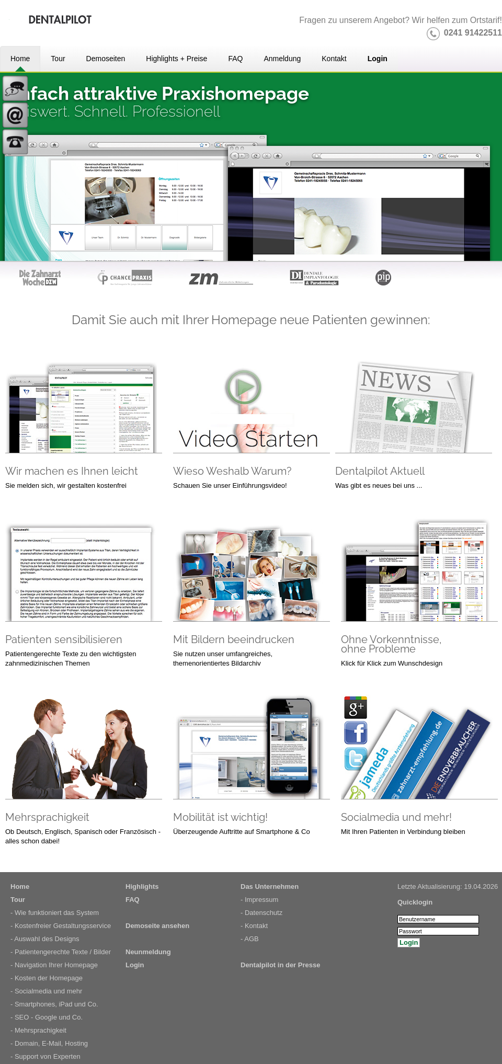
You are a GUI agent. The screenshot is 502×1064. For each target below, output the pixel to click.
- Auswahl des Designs (44, 939)
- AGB (250, 939)
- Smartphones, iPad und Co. (54, 1004)
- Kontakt (254, 926)
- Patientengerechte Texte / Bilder (60, 952)
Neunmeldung (148, 952)
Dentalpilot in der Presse (280, 965)
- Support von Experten (45, 1056)
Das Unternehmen (270, 886)
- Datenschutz (261, 913)
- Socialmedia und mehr (46, 991)
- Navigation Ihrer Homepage (54, 965)
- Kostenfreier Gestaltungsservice (60, 926)
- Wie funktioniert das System (54, 913)
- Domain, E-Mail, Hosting (49, 1043)
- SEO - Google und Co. (46, 1017)
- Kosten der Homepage (46, 978)
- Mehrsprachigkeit (38, 1030)
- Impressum (259, 899)
